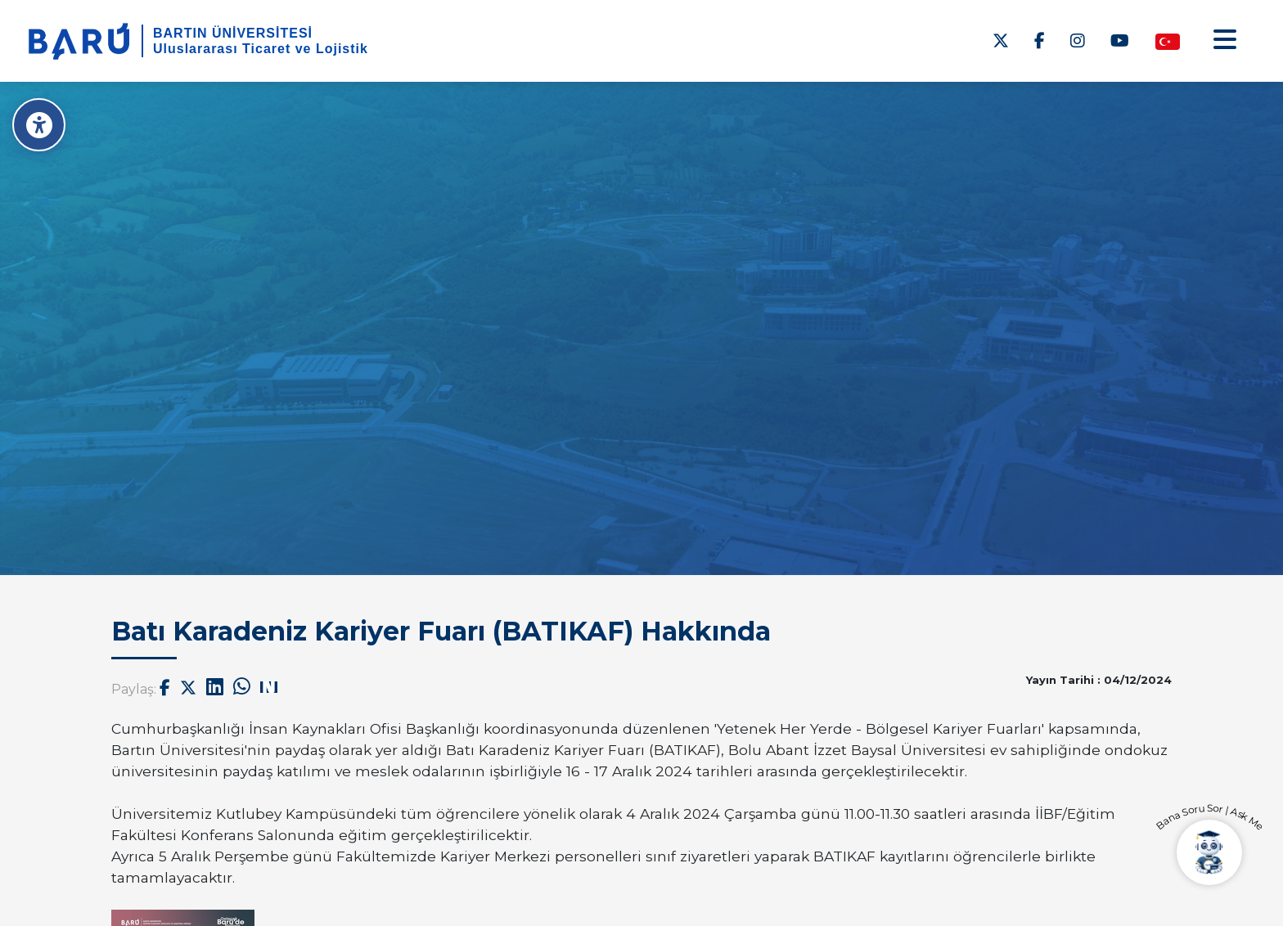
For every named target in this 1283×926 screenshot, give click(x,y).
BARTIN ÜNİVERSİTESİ (233, 33)
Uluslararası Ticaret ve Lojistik (260, 49)
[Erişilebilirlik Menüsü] (38, 124)
